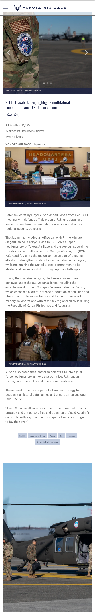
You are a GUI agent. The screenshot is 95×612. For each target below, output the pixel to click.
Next (83, 53)
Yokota (52, 436)
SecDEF (22, 436)
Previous (12, 53)
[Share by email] (16, 115)
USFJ (62, 436)
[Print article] (9, 115)
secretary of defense (37, 436)
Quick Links (14, 600)
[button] (6, 7)
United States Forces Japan (47, 442)
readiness (71, 436)
